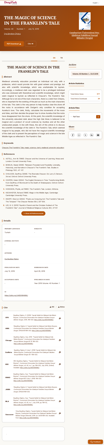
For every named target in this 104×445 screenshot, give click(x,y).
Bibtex (61, 307)
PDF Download (14, 44)
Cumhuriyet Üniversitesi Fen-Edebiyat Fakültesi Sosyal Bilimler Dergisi (84, 35)
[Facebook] (73, 135)
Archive (72, 65)
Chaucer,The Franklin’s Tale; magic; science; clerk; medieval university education (33, 148)
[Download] (98, 116)
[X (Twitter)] (85, 135)
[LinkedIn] (92, 135)
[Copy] (59, 319)
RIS (52, 307)
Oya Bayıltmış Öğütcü (12, 34)
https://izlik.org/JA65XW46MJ (16, 295)
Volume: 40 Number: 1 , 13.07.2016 (85, 74)
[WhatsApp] (79, 135)
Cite (30, 44)
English (96, 3)
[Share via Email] (98, 135)
